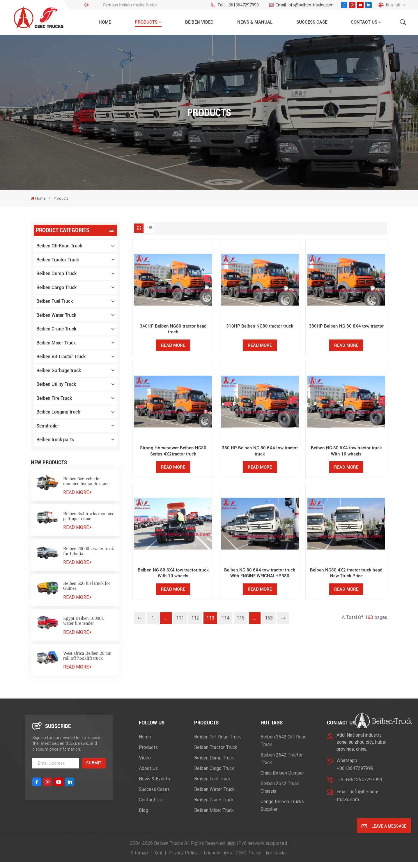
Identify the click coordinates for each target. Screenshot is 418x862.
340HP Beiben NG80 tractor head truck (173, 329)
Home (105, 22)
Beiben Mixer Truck (56, 343)
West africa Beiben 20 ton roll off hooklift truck (87, 656)
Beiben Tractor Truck (57, 260)
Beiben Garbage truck (58, 370)
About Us (148, 768)
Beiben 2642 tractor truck (282, 758)
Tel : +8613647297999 (234, 5)
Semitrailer (47, 426)
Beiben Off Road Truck (59, 246)
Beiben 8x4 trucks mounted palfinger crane (88, 516)
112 (195, 618)
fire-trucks (276, 853)
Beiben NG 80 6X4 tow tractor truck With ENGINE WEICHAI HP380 (259, 572)
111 (180, 618)
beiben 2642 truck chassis (280, 787)
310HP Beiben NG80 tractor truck (259, 326)
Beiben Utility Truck (56, 384)
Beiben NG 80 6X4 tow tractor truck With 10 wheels (346, 450)
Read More (77, 492)
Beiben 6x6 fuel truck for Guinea (86, 586)
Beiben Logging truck (58, 412)
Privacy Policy (183, 853)
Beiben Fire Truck (54, 398)
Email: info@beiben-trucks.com (301, 5)
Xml (158, 853)
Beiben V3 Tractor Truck (61, 356)
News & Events (154, 779)
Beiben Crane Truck (56, 329)
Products (146, 22)
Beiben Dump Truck (56, 273)
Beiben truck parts (55, 439)
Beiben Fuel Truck (54, 301)
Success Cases (154, 789)
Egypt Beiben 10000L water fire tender (83, 621)
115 (241, 618)
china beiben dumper (282, 773)
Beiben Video (199, 22)
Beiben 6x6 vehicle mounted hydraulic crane (86, 481)
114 (225, 618)
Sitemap (139, 853)
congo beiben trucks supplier (282, 805)
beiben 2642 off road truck (284, 740)
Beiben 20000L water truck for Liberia (88, 551)
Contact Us (364, 22)
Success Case (311, 22)
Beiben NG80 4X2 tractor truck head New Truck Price (346, 572)
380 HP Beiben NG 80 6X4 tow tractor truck (260, 450)
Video (145, 758)
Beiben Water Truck (56, 315)
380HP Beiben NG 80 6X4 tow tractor (346, 326)
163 (269, 618)
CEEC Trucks (248, 853)
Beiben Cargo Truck (56, 287)
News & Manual (254, 22)
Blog (143, 810)
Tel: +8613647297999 (359, 779)
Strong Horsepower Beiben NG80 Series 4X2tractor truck (173, 450)
